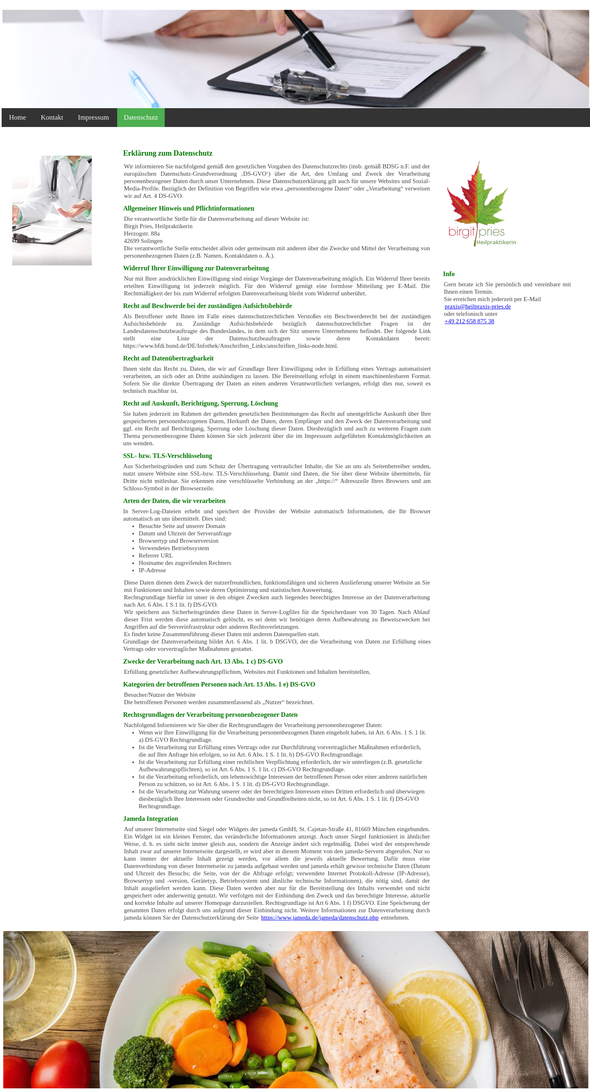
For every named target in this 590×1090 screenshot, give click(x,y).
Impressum (93, 117)
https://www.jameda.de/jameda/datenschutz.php (320, 917)
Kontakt (52, 117)
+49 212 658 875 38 (469, 321)
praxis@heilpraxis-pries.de (478, 306)
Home (17, 117)
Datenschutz (141, 117)
